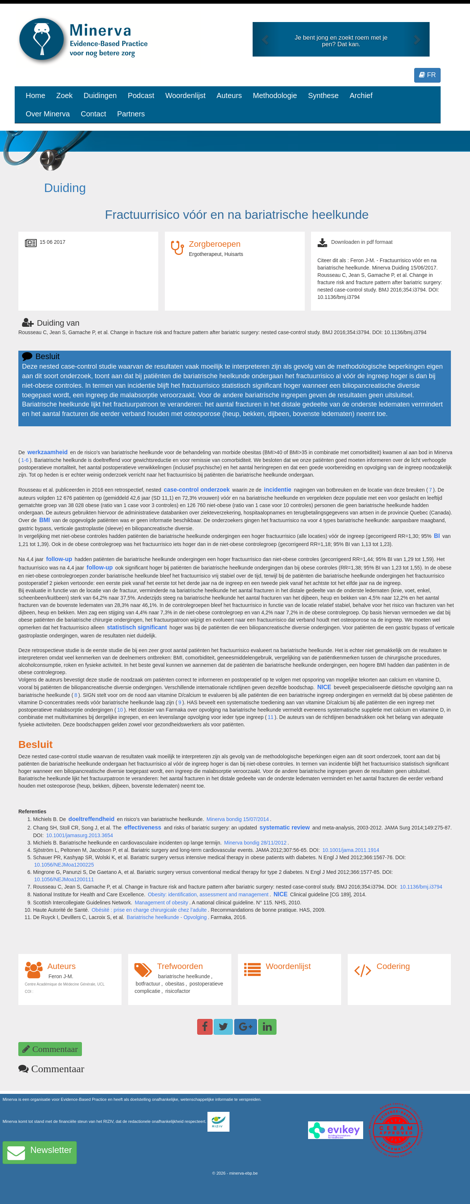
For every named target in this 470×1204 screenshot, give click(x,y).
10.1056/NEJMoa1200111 (64, 879)
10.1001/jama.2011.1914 (350, 850)
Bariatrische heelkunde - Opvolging (167, 917)
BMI (44, 520)
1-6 (25, 460)
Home (35, 95)
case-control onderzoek (197, 490)
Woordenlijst (185, 95)
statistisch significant (137, 627)
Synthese (323, 95)
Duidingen (100, 95)
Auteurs (229, 95)
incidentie (278, 490)
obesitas (174, 984)
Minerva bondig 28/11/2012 (255, 843)
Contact (93, 114)
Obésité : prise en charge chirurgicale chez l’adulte (149, 910)
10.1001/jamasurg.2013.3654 (79, 835)
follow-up (59, 559)
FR (427, 75)
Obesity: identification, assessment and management (208, 894)
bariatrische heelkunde (184, 976)
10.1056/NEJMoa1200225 (64, 865)
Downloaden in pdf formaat (362, 242)
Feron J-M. (60, 976)
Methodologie (275, 95)
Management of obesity (161, 902)
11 (271, 717)
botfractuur (147, 984)
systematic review (285, 827)
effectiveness (142, 827)
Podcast (141, 95)
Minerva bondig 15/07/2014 (238, 819)
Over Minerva (48, 114)
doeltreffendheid (91, 819)
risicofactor (177, 991)
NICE (324, 687)
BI (437, 536)
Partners (131, 114)
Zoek (64, 95)
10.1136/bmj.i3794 (421, 887)
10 (120, 710)
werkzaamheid (48, 452)
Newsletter (39, 1152)
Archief (361, 95)
